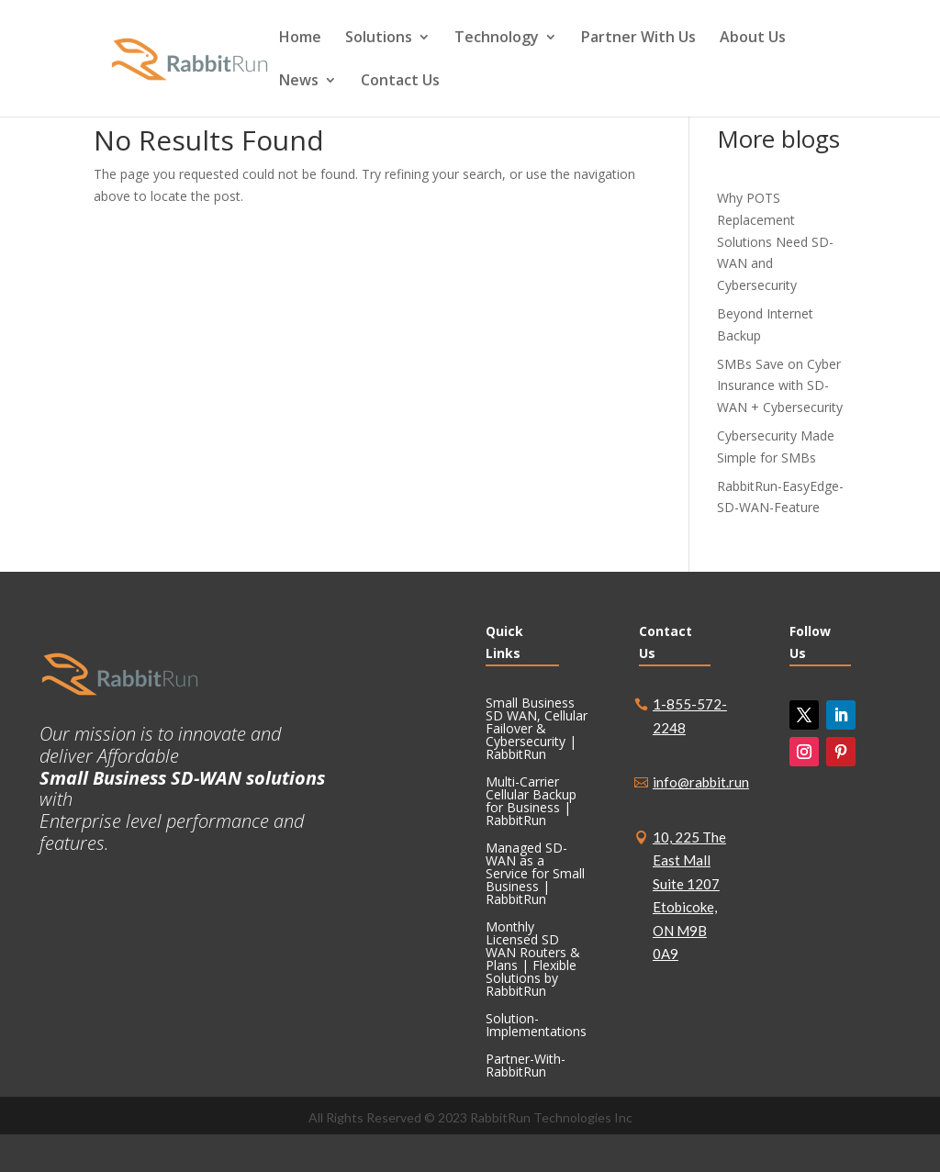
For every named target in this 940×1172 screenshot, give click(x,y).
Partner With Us (638, 38)
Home (300, 38)
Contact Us (400, 81)
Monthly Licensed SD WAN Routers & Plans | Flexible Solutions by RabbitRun (533, 960)
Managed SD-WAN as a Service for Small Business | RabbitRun (535, 875)
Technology (496, 38)
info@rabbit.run (701, 782)
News (299, 81)
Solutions (378, 38)
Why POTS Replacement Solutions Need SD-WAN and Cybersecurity (775, 241)
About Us (753, 38)
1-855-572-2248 (690, 716)
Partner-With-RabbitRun (525, 1066)
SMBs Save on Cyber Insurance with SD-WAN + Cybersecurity (780, 386)
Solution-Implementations (536, 1026)
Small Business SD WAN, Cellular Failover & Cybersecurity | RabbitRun (537, 730)
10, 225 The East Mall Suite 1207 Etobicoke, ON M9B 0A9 (689, 896)
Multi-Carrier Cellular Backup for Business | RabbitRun (531, 802)
